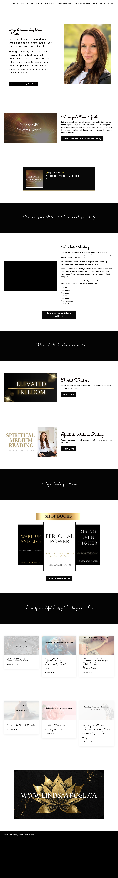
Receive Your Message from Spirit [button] (28, 84)
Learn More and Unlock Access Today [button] (81, 149)
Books (11, 3)
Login (110, 3)
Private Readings (63, 3)
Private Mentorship (81, 3)
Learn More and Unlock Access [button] (59, 354)
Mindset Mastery (45, 3)
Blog (94, 3)
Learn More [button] (68, 435)
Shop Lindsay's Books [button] (59, 618)
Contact (102, 3)
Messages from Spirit (26, 3)
